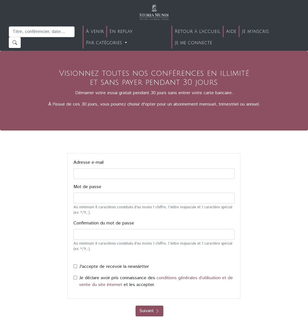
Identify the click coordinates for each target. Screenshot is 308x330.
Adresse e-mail (88, 162)
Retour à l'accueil (197, 31)
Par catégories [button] (105, 42)
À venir (95, 31)
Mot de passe (87, 187)
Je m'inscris (255, 31)
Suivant (149, 311)
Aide (231, 31)
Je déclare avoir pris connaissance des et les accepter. (156, 281)
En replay (120, 31)
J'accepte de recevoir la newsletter (114, 266)
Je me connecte (193, 42)
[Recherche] (42, 31)
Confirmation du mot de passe (103, 223)
